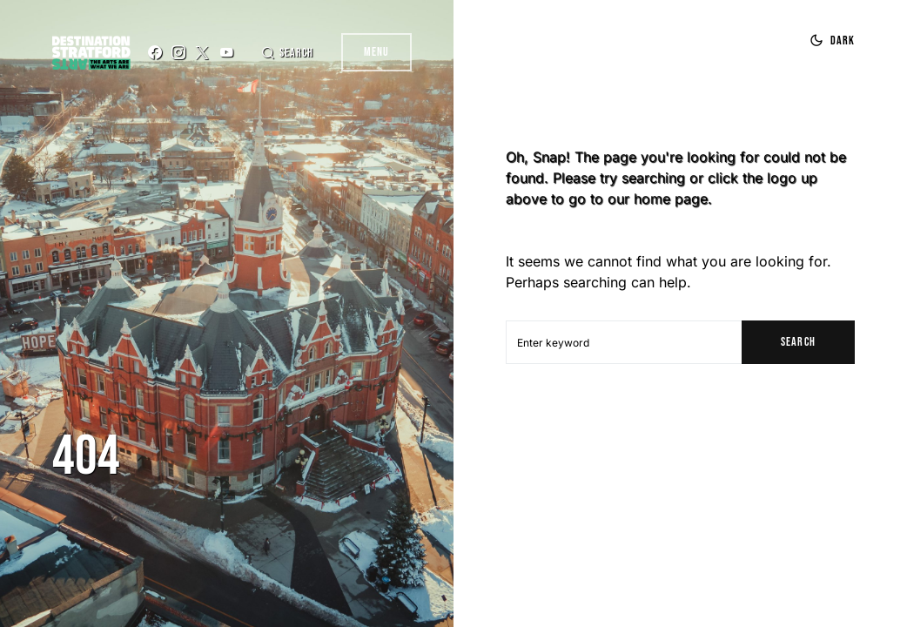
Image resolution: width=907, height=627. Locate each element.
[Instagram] (178, 52)
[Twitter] (202, 52)
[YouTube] (226, 52)
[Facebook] (155, 52)
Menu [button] (376, 51)
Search (798, 341)
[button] (287, 53)
